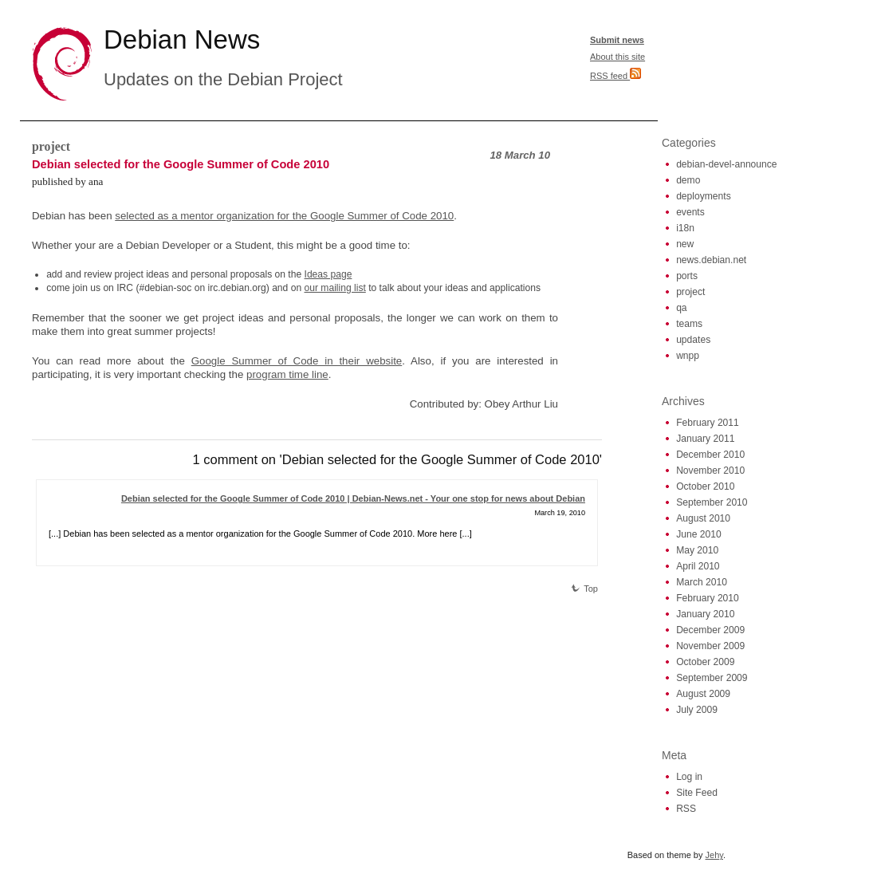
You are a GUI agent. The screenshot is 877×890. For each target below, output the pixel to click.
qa (681, 307)
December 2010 (710, 454)
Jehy (714, 855)
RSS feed (615, 76)
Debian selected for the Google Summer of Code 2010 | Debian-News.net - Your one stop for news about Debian (353, 498)
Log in (689, 776)
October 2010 (705, 486)
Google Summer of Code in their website (296, 361)
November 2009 (710, 646)
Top (584, 588)
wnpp (687, 355)
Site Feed (697, 792)
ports (687, 276)
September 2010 (711, 502)
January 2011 (705, 438)
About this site (617, 56)
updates (693, 339)
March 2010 (701, 582)
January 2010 (705, 614)
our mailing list (335, 287)
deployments (703, 196)
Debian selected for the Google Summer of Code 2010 (180, 164)
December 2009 (710, 630)
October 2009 (705, 662)
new (685, 244)
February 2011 (707, 422)
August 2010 (703, 518)
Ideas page (328, 274)
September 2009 (711, 677)
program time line (287, 374)
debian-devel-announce (726, 164)
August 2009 (703, 693)
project (51, 146)
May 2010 (697, 550)
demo (688, 180)
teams (689, 323)
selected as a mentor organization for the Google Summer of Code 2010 (284, 216)
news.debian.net (711, 260)
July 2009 (697, 709)
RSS (686, 808)
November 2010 (710, 470)
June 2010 (699, 534)
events (690, 212)
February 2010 (707, 598)
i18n (685, 228)
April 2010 (697, 566)
